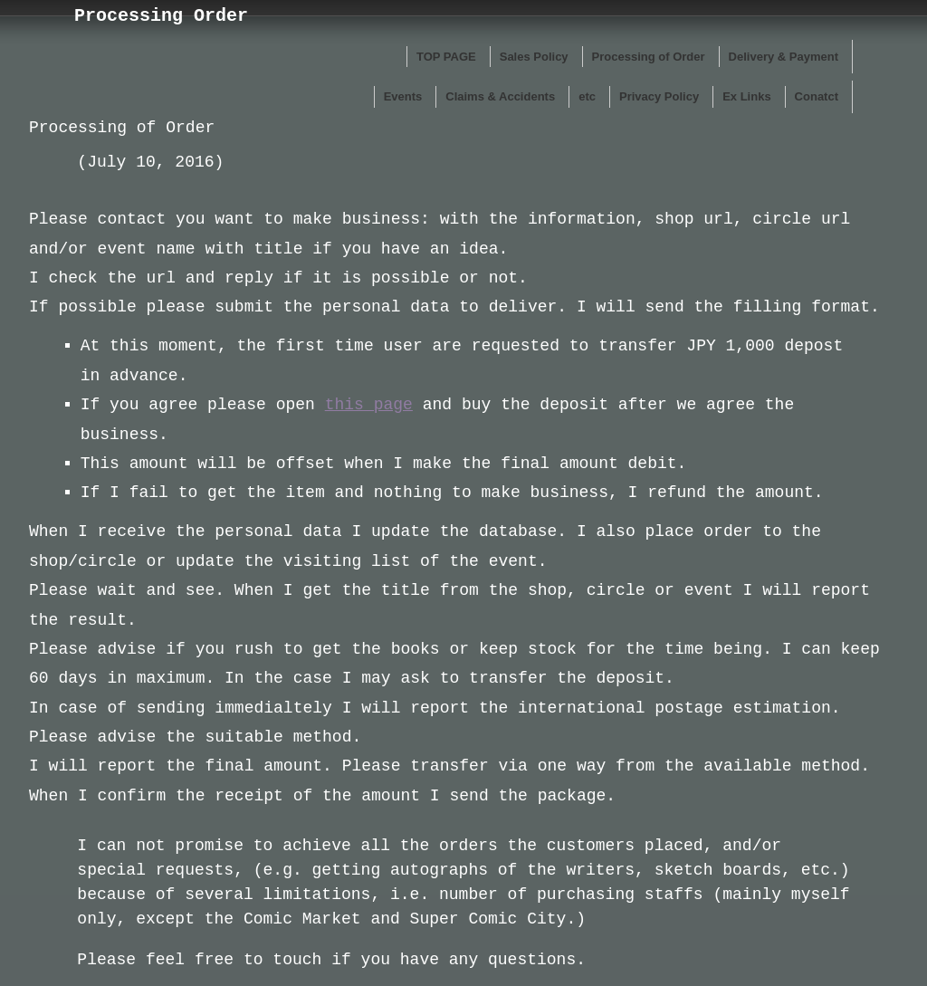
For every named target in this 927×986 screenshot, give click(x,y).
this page (369, 405)
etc (587, 96)
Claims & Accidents (500, 96)
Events (403, 96)
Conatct (816, 96)
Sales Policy (534, 56)
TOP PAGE (446, 56)
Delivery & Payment (783, 56)
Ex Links (746, 96)
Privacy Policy (659, 96)
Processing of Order (648, 56)
